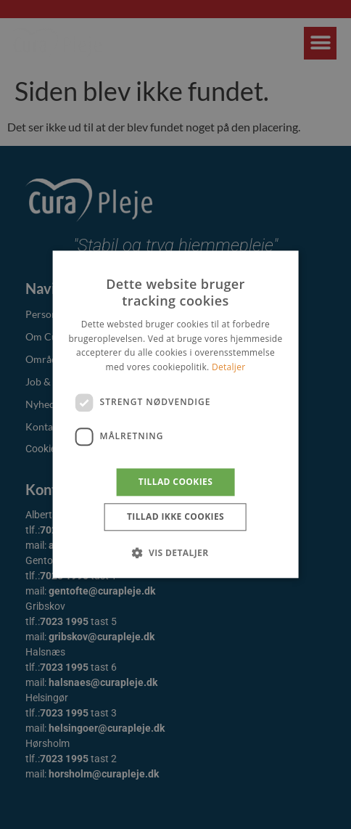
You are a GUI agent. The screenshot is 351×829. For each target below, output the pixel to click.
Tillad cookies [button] (175, 481)
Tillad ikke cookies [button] (175, 517)
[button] (175, 553)
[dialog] (175, 414)
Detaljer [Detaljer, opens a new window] (229, 367)
